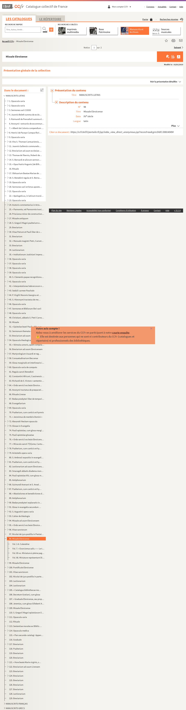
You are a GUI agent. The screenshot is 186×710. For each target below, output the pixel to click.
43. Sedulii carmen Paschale (21, 290)
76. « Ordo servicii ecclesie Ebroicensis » (26, 439)
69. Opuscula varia (17, 407)
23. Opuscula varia (17, 200)
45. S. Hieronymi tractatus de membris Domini (25, 299)
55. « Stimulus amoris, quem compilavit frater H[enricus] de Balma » (26, 344)
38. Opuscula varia (17, 268)
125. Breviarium (16, 680)
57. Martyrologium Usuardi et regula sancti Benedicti (25, 353)
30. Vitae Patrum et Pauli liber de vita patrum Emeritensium (25, 232)
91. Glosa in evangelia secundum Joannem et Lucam (25, 507)
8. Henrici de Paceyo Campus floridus (25, 132)
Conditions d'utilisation (126, 210)
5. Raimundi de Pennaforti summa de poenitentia (26, 119)
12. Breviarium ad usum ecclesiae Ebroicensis (25, 150)
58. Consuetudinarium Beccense (23, 358)
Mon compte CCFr (122, 6)
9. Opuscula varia (17, 137)
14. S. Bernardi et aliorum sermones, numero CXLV (25, 159)
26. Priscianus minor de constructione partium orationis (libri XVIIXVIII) (26, 213)
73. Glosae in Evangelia (19, 425)
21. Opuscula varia (17, 191)
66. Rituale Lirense (17, 394)
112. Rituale (14, 621)
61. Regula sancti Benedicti (21, 371)
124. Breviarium (16, 675)
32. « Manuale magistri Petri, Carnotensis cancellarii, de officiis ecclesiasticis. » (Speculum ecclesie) (26, 241)
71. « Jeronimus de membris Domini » (25, 416)
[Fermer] (147, 329)
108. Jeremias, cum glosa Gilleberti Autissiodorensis (26, 603)
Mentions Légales (74, 210)
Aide (181, 6)
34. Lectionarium (16, 250)
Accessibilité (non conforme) (98, 210)
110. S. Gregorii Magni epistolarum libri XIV (26, 612)
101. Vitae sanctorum (18, 572)
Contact (172, 6)
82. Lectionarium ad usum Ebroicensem (26, 466)
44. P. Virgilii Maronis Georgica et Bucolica (25, 295)
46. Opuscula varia (17, 304)
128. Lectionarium (17, 693)
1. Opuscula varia (17, 101)
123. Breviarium (16, 671)
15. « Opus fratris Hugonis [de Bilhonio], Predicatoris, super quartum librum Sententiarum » (25, 164)
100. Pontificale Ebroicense (21, 567)
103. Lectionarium (17, 581)
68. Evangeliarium (17, 403)
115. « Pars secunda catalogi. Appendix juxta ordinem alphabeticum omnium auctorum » (26, 635)
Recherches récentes (171, 19)
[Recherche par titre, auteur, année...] (23, 30)
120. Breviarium (16, 657)
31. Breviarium (15, 236)
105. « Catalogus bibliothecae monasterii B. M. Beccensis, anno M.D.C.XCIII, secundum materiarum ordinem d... (25, 590)
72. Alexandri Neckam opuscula (23, 421)
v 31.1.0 (177, 210)
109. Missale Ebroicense (19, 608)
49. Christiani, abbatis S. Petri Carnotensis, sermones (26, 317)
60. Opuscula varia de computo (23, 367)
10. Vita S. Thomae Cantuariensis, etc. (25, 141)
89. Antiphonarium (17, 498)
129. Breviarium (16, 698)
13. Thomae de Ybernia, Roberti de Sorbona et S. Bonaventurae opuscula (25, 155)
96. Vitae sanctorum (18, 529)
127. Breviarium (16, 689)
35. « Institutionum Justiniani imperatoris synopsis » (26, 254)
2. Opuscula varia (17, 105)
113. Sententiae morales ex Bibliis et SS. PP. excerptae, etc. (25, 626)
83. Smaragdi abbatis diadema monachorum (26, 471)
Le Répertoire (50, 19)
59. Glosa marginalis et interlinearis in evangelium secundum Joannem (26, 362)
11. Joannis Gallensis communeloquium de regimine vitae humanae (25, 146)
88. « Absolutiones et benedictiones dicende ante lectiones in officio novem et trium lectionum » (26, 493)
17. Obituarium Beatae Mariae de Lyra (25, 173)
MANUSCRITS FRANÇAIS (17, 703)
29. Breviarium (15, 227)
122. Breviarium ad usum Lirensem (24, 666)
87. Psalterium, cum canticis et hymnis (25, 489)
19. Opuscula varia (17, 182)
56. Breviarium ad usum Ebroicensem (25, 349)
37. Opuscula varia (17, 263)
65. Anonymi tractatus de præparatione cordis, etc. (26, 389)
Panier (147, 19)
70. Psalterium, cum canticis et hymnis (26, 412)
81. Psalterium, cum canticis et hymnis (25, 462)
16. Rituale (14, 168)
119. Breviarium (16, 653)
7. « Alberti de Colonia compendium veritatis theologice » (26, 128)
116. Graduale (15, 639)
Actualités (162, 6)
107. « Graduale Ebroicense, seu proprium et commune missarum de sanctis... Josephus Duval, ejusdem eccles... (26, 599)
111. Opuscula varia (18, 617)
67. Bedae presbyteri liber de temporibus (26, 398)
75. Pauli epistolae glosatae (21, 435)
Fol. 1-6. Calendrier (20, 544)
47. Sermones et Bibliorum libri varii (25, 308)
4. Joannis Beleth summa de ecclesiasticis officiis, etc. (25, 114)
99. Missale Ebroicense (19, 563)
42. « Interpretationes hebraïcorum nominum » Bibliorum (26, 286)
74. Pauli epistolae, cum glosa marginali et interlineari (26, 430)
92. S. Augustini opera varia (21, 511)
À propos (150, 6)
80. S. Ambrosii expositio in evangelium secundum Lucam (26, 457)
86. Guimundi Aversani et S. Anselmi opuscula (25, 484)
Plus (173, 125)
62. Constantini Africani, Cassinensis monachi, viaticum (26, 376)
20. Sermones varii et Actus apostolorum (25, 186)
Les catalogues (19, 19)
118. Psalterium (16, 648)
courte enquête (120, 332)
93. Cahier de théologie (19, 516)
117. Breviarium (16, 644)
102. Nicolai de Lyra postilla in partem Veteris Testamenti (26, 576)
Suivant (177, 47)
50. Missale (14, 322)
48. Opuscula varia (17, 313)
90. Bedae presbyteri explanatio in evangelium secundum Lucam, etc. (25, 502)
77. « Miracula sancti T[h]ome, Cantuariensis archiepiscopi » (26, 444)
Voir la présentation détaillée (163, 81)
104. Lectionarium (17, 585)
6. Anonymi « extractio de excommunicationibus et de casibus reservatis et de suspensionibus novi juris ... (26, 123)
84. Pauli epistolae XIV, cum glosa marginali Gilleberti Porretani (26, 475)
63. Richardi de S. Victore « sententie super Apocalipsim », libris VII (26, 380)
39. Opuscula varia (17, 272)
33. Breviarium (15, 245)
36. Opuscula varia (17, 259)
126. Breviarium (16, 684)
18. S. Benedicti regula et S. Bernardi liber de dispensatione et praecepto (25, 177)
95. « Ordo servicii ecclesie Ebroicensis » (25, 525)
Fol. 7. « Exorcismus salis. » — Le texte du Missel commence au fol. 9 (28, 548)
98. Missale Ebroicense (19, 538)
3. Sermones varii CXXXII (20, 110)
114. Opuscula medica (19, 630)
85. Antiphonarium (17, 480)
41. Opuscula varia (17, 281)
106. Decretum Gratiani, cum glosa (24, 594)
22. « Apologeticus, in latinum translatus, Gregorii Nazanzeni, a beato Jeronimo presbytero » (26, 195)
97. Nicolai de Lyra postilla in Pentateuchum (26, 534)
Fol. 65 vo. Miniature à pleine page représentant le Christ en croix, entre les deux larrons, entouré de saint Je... (28, 553)
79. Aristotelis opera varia (20, 453)
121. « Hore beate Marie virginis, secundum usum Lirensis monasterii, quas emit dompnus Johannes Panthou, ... (25, 662)
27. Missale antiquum (18, 218)
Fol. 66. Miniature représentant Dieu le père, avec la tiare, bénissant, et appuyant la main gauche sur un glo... (28, 557)
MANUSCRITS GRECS (15, 708)
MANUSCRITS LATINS (15, 95)
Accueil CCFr (8, 41)
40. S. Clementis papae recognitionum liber (26, 277)
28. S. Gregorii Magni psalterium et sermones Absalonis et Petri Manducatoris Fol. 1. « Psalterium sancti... (25, 222)
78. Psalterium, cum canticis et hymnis (25, 448)
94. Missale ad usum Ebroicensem (24, 520)
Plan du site (56, 210)
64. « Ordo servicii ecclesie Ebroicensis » (25, 385)
